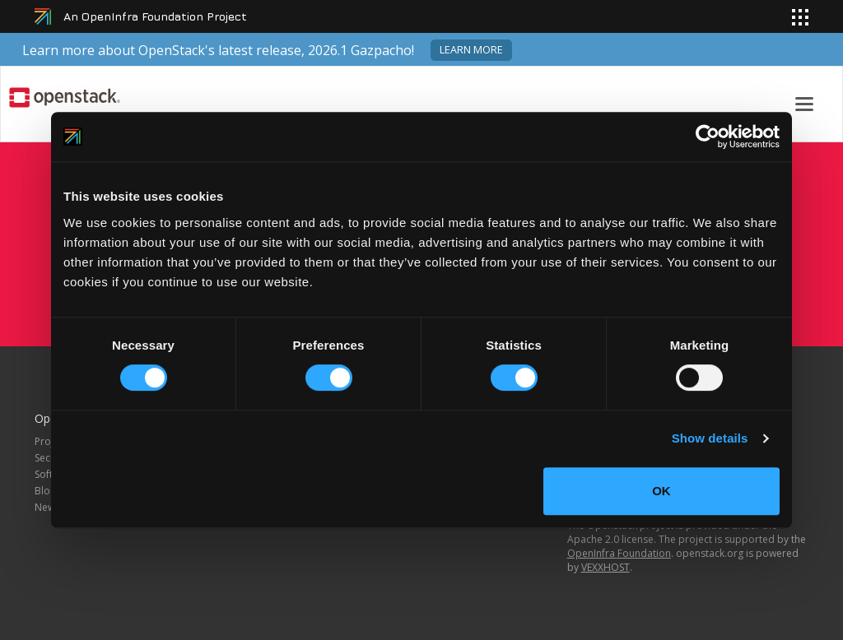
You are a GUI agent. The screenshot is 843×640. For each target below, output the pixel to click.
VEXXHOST (605, 567)
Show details (710, 438)
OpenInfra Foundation (619, 553)
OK (661, 491)
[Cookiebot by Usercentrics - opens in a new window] (708, 136)
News (47, 507)
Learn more (471, 50)
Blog (45, 491)
